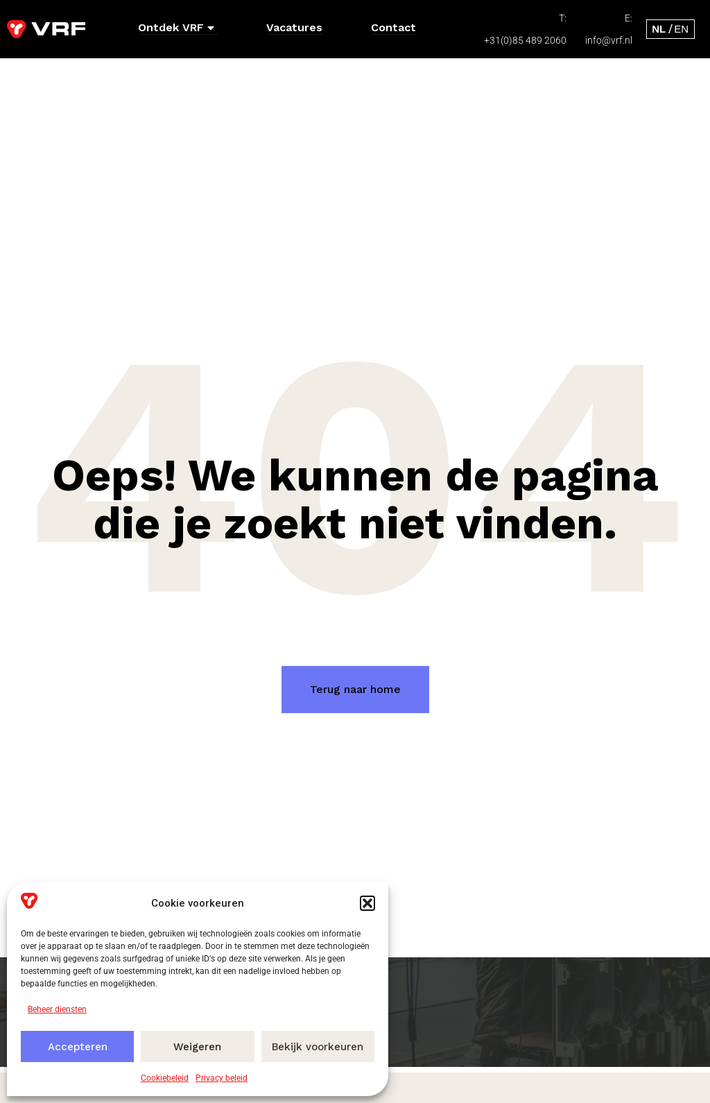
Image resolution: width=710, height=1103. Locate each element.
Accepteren (77, 1047)
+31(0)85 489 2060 (525, 40)
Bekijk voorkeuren (317, 1047)
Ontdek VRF (176, 27)
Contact (393, 27)
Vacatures (294, 27)
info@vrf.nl (608, 40)
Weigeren (197, 1047)
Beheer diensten (57, 1009)
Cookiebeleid (165, 1078)
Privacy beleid (222, 1078)
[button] (367, 903)
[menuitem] (659, 29)
